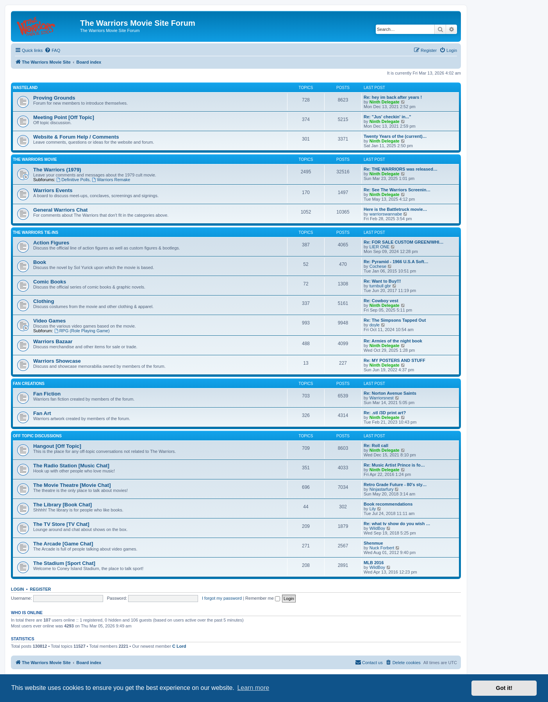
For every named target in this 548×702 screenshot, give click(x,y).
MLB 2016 (374, 562)
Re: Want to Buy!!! (382, 281)
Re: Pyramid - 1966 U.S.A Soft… (396, 261)
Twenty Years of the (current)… (395, 136)
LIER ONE (379, 246)
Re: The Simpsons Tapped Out (395, 320)
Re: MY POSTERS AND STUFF (394, 360)
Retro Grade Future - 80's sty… (395, 484)
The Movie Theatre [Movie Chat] (72, 485)
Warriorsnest (381, 398)
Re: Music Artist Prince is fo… (394, 465)
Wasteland (25, 88)
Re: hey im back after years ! (393, 97)
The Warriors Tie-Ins (35, 232)
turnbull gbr (380, 285)
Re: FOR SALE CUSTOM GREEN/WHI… (404, 242)
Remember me (262, 598)
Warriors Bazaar (53, 341)
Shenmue (373, 543)
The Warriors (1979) (57, 170)
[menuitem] (52, 50)
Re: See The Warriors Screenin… (397, 189)
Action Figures (51, 243)
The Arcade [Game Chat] (63, 544)
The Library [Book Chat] (62, 505)
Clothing (43, 301)
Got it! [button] (504, 688)
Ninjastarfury (381, 489)
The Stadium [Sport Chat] (64, 563)
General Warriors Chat (60, 210)
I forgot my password (222, 598)
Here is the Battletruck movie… (395, 209)
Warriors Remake (111, 179)
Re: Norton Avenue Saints (390, 393)
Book (39, 262)
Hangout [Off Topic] (57, 446)
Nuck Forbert (381, 547)
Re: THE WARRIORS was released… (400, 169)
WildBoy (377, 528)
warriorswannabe (385, 214)
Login (17, 589)
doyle (374, 324)
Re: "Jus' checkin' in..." (387, 116)
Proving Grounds (54, 98)
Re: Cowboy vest (381, 300)
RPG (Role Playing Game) (82, 330)
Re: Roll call (376, 445)
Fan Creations (29, 383)
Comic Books (49, 282)
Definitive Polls (72, 179)
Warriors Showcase (57, 361)
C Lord (179, 646)
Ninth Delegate (384, 102)
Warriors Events (53, 190)
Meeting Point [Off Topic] (63, 117)
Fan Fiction (47, 394)
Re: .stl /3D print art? (385, 412)
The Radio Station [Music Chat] (71, 466)
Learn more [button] (253, 687)
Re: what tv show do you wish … (397, 523)
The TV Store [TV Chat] (61, 524)
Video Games (49, 321)
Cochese (377, 266)
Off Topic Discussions (37, 436)
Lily (372, 508)
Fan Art (42, 413)
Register (40, 589)
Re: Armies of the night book (393, 341)
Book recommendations (388, 504)
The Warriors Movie (35, 159)
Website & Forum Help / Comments (76, 137)
